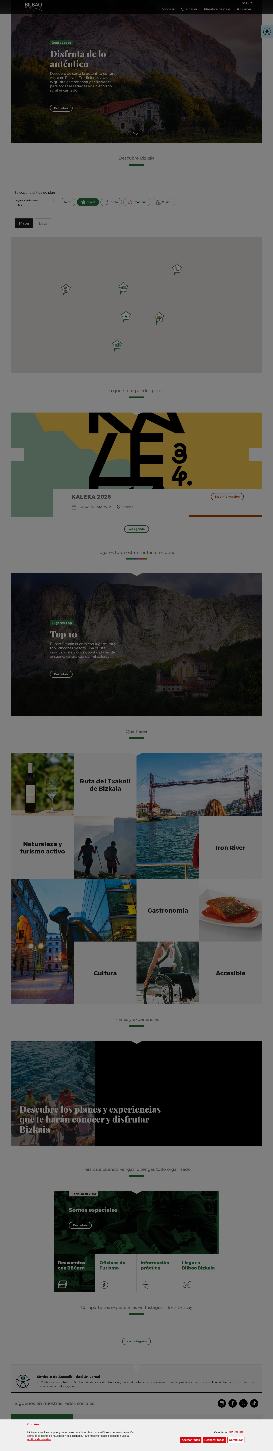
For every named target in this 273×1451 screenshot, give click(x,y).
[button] (231, 1431)
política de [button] (39, 1439)
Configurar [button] (236, 1439)
